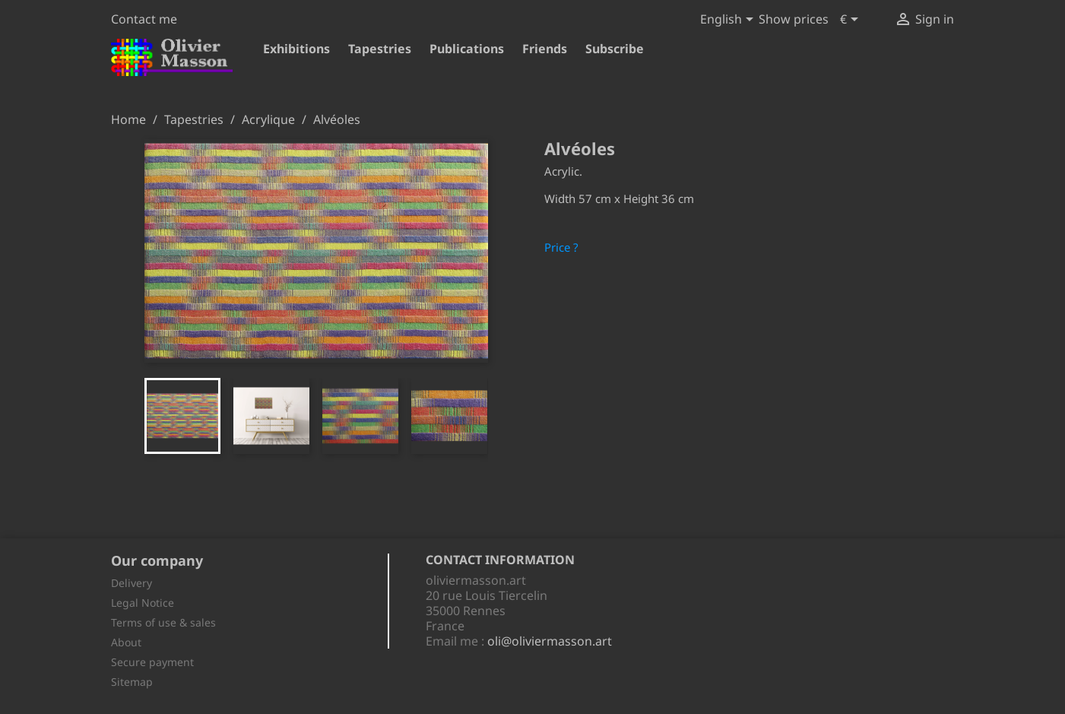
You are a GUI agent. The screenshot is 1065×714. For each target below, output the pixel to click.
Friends (544, 48)
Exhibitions (296, 48)
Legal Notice (142, 602)
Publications (466, 48)
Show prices (794, 19)
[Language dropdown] (729, 20)
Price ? (561, 247)
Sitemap (132, 681)
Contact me (144, 19)
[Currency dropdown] (852, 20)
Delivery (131, 583)
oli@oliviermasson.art (549, 641)
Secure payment (152, 662)
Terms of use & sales (163, 622)
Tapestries (379, 48)
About (126, 642)
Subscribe (614, 48)
